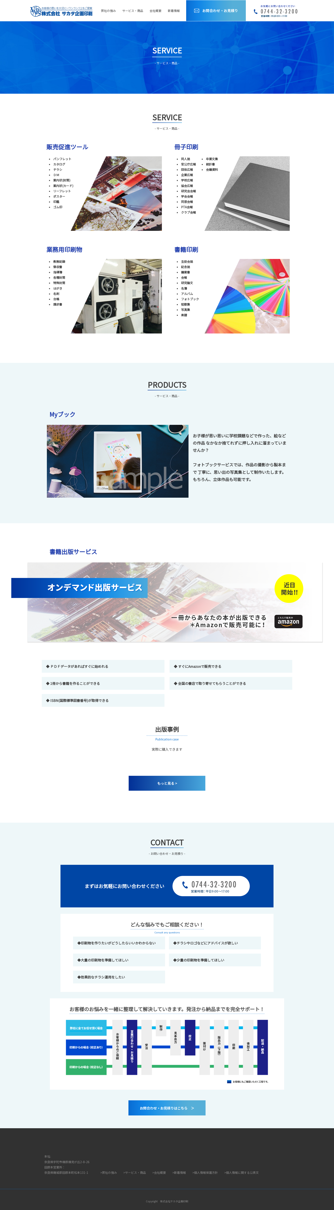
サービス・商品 (132, 11)
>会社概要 (159, 1172)
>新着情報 (179, 1172)
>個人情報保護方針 (205, 1172)
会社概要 (155, 11)
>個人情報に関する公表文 (241, 1172)
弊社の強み (108, 11)
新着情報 (174, 11)
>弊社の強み (108, 1172)
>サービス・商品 (134, 1172)
